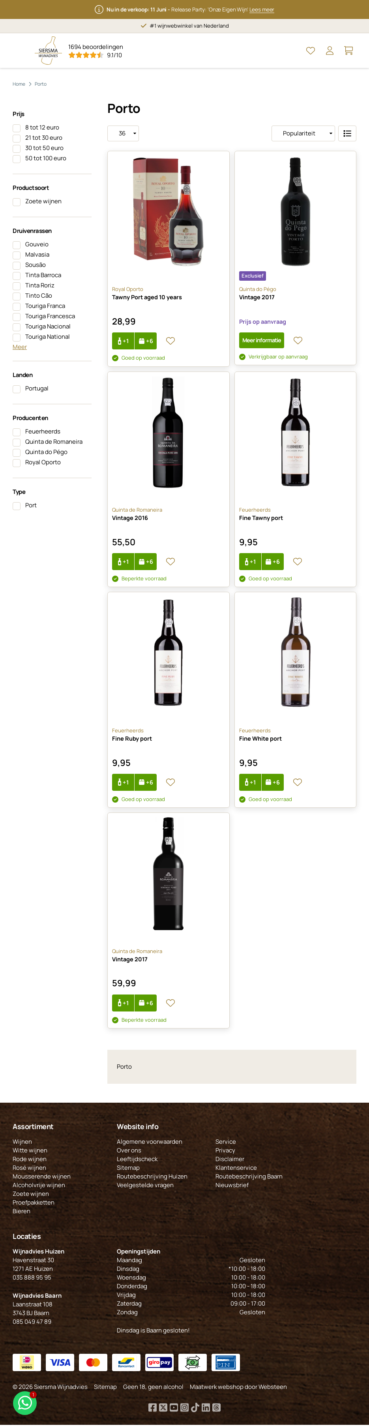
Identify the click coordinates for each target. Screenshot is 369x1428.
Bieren (21, 1214)
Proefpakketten (33, 1205)
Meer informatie (263, 340)
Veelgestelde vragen (145, 1188)
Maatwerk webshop (217, 1390)
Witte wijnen (30, 1153)
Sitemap (128, 1171)
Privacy (225, 1153)
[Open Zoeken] (292, 50)
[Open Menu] (20, 50)
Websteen (272, 1390)
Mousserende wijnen (42, 1179)
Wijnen (22, 1145)
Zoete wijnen (31, 1197)
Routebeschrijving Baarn (249, 1179)
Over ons (129, 1153)
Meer (20, 347)
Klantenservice (236, 1171)
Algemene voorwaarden (149, 1145)
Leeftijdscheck (137, 1162)
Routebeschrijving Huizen (152, 1179)
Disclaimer (229, 1162)
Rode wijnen (30, 1162)
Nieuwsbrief (232, 1188)
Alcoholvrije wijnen (39, 1188)
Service (225, 1145)
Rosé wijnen (29, 1171)
